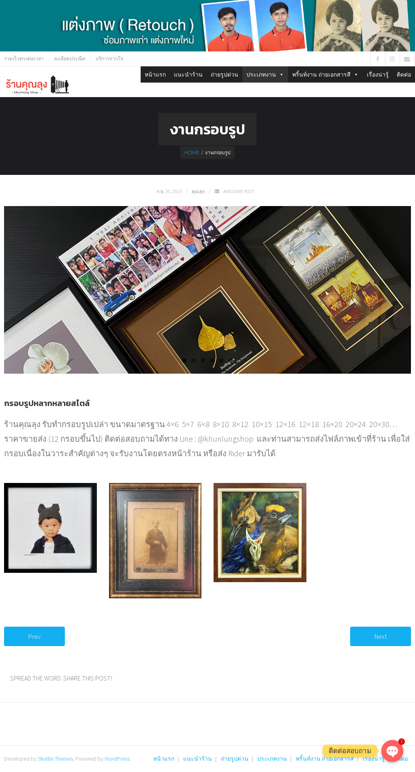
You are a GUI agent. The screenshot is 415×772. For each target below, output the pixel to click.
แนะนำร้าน (188, 74)
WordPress (117, 758)
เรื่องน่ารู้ (378, 74)
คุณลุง (198, 191)
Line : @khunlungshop (216, 439)
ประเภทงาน (265, 74)
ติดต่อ (404, 74)
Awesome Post (239, 191)
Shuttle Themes (55, 758)
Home (191, 152)
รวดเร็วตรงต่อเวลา (24, 58)
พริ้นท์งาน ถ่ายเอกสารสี (325, 74)
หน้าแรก (155, 74)
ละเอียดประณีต (70, 58)
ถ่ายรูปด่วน (224, 74)
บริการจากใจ (109, 58)
